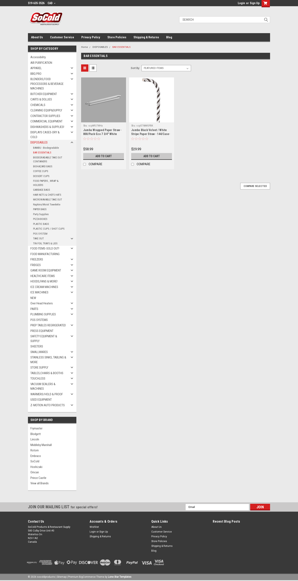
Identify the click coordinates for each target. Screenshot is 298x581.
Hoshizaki (36, 467)
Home (84, 47)
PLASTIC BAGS (41, 223)
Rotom (34, 450)
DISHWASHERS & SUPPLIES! (47, 127)
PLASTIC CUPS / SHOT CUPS (49, 228)
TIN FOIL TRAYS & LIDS (45, 243)
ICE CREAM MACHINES (44, 287)
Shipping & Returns (146, 37)
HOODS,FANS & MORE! (44, 281)
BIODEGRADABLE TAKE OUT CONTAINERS (47, 159)
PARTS (34, 309)
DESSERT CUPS (41, 176)
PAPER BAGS (40, 209)
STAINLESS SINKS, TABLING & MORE (48, 360)
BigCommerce (87, 576)
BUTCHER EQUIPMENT (43, 94)
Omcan (34, 472)
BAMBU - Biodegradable (46, 147)
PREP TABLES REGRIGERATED (48, 325)
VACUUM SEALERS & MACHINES (42, 386)
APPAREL (36, 68)
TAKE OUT (38, 238)
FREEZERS (36, 259)
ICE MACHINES (39, 292)
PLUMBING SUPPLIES (43, 314)
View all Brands (39, 483)
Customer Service (62, 37)
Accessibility (38, 57)
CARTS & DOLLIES (41, 99)
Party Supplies (41, 214)
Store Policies (116, 37)
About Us (37, 37)
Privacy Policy (90, 37)
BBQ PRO (35, 74)
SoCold (34, 461)
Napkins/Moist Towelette (46, 204)
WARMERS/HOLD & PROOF (46, 394)
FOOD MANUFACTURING (45, 254)
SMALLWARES (39, 352)
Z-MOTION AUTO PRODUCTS (47, 405)
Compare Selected (255, 186)
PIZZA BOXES (40, 219)
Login (241, 3)
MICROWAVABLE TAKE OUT (47, 199)
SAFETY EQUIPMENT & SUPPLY (43, 338)
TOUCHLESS (37, 378)
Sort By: (135, 68)
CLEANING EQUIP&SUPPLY (46, 110)
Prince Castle (38, 478)
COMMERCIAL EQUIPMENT (46, 121)
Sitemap (61, 576)
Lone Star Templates (119, 576)
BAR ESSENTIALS (42, 152)
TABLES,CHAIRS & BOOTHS (46, 373)
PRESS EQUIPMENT (41, 331)
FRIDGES (35, 265)
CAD (51, 3)
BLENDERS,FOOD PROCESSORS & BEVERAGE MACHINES (47, 83)
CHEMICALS (37, 105)
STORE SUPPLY (39, 367)
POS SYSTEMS (39, 320)
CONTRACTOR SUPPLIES (45, 116)
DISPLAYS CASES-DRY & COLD (45, 134)
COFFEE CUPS (40, 171)
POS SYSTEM (40, 233)
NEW (33, 298)
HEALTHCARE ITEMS (42, 276)
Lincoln (34, 439)
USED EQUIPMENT (41, 399)
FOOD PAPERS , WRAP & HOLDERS (46, 183)
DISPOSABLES (39, 142)
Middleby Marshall (41, 445)
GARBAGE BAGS (41, 189)
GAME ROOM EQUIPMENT (45, 270)
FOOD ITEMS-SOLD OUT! (44, 248)
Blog (169, 37)
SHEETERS (36, 346)
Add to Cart (103, 156)
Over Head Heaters (41, 303)
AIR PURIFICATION (41, 63)
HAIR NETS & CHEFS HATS (47, 194)
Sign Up (255, 3)
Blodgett (35, 434)
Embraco (35, 456)
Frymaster (36, 428)
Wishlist (94, 527)
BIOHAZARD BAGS (42, 166)
